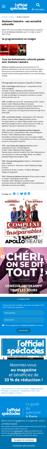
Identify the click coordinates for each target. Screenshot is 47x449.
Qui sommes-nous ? (9, 388)
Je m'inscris (23, 330)
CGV (33, 391)
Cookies (19, 393)
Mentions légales (8, 393)
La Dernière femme (13, 117)
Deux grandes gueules (14, 161)
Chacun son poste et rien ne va (17, 176)
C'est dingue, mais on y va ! (16, 86)
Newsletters (25, 391)
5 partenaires (18, 431)
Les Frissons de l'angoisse (15, 146)
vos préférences (15, 433)
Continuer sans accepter (24, 445)
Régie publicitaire (37, 388)
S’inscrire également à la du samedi (24, 325)
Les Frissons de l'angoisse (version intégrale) (23, 130)
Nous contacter (23, 388)
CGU (38, 391)
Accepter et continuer (24, 440)
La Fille (9, 102)
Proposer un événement (11, 391)
